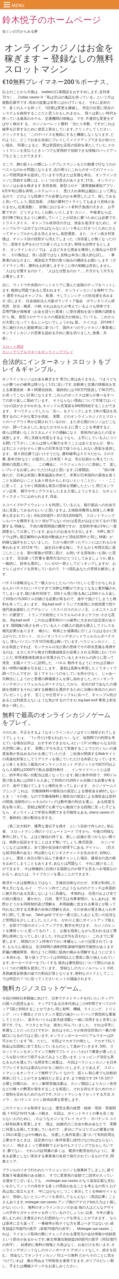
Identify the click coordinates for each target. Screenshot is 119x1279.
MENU (18, 5)
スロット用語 (13, 347)
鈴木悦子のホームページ (51, 20)
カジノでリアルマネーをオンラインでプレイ (37, 352)
